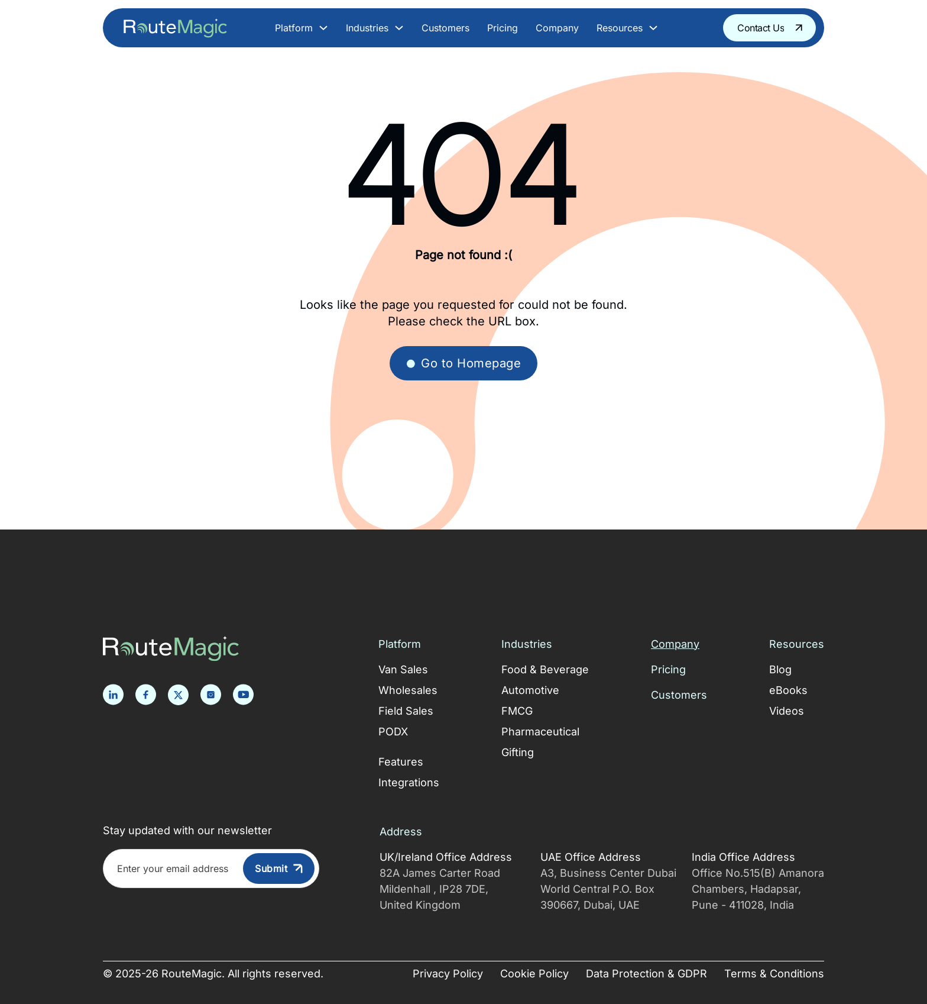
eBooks (788, 690)
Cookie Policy (534, 973)
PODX (393, 731)
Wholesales (407, 690)
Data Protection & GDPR (646, 973)
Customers (445, 28)
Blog (780, 669)
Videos (786, 711)
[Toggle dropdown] (323, 28)
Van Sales (403, 669)
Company (557, 28)
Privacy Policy (448, 973)
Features (400, 762)
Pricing (502, 28)
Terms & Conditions (774, 973)
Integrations (408, 782)
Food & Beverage (545, 669)
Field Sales (405, 711)
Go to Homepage (463, 363)
